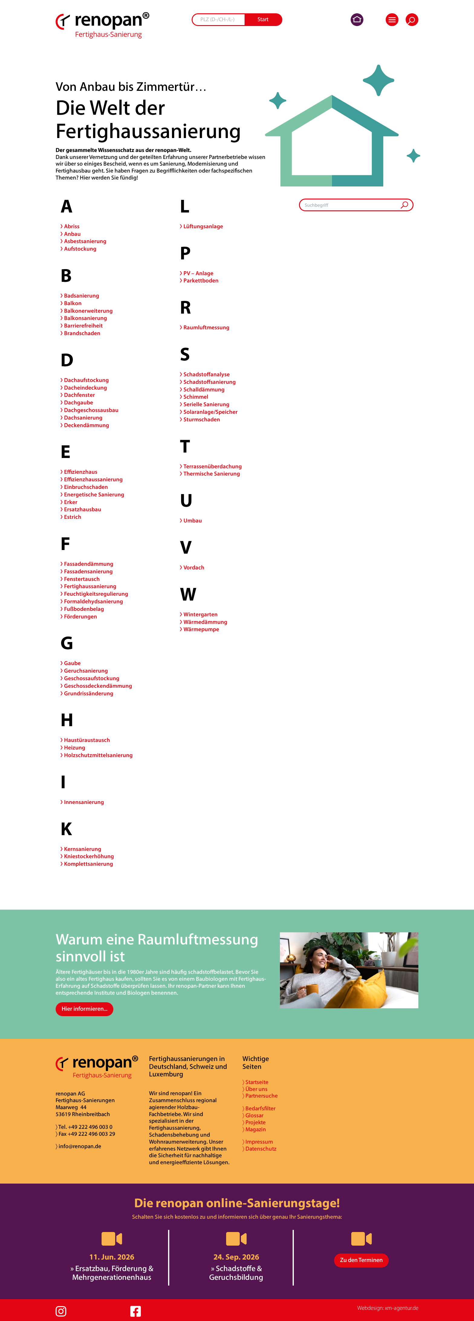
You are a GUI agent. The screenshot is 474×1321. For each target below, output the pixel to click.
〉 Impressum (257, 1142)
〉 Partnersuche (260, 1096)
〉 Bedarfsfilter (258, 1109)
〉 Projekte (254, 1123)
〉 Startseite (255, 1082)
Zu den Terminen (361, 1260)
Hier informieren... (84, 1009)
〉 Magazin (254, 1130)
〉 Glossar (252, 1116)
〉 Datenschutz (259, 1149)
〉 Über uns (255, 1089)
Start (263, 20)
